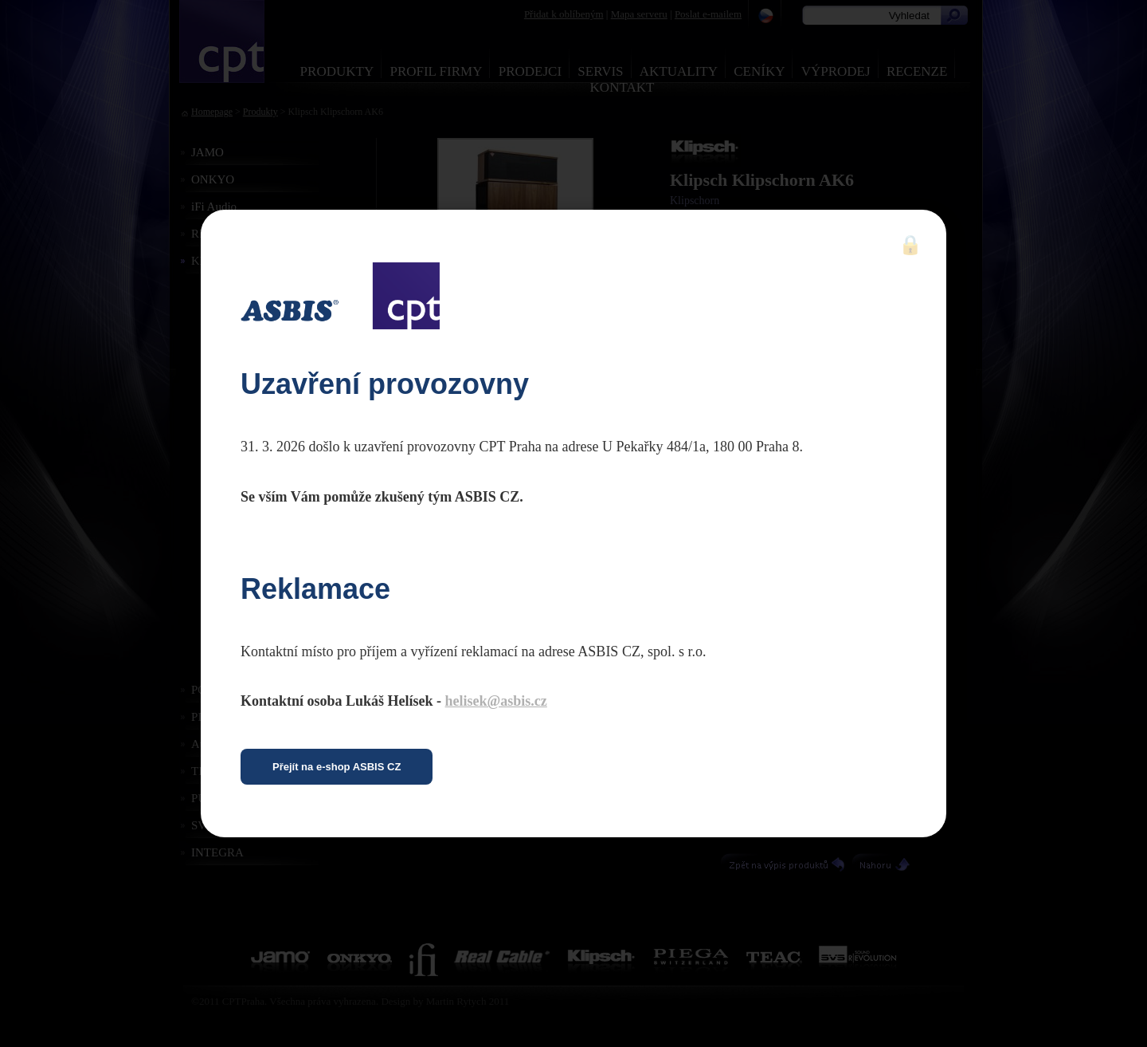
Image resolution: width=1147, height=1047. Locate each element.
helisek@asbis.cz (496, 701)
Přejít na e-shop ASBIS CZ (336, 767)
